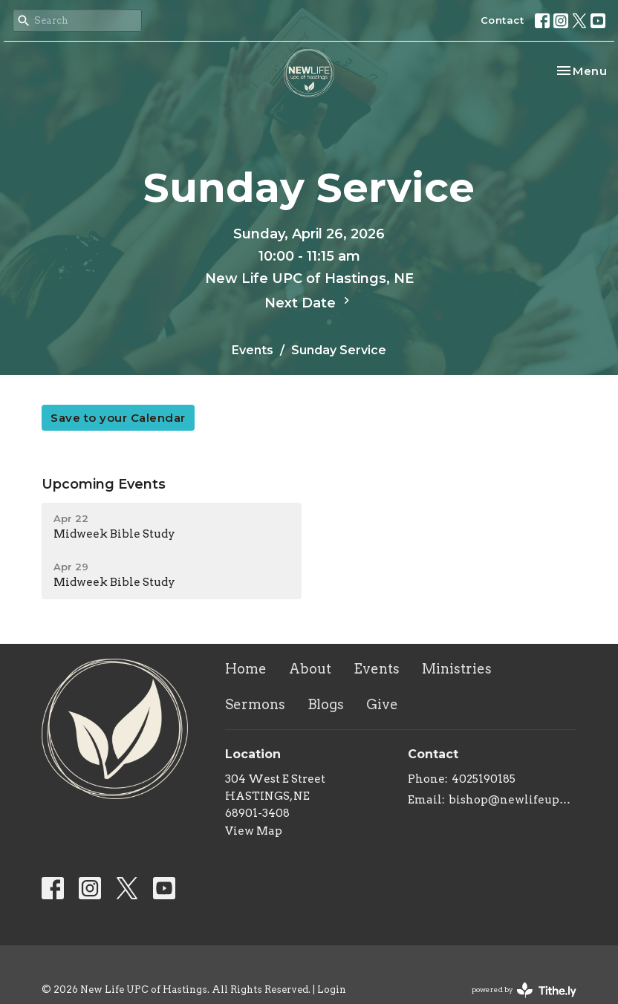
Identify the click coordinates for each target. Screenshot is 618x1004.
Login (331, 989)
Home (246, 669)
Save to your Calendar (118, 418)
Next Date (309, 302)
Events (252, 350)
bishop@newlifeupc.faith (512, 799)
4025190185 (483, 779)
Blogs (326, 704)
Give (382, 704)
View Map (253, 831)
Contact (502, 20)
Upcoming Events (104, 484)
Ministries (457, 669)
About (310, 669)
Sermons (255, 704)
